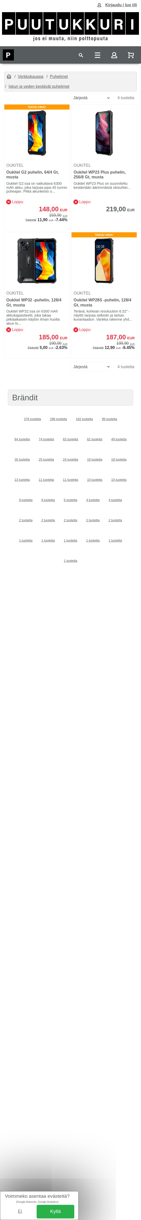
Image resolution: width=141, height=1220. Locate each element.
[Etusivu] (9, 76)
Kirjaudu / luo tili (121, 5)
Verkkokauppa (30, 76)
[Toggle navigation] (81, 55)
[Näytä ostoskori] (131, 55)
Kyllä (55, 1211)
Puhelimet (59, 76)
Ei (20, 1211)
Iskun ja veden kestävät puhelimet (39, 86)
